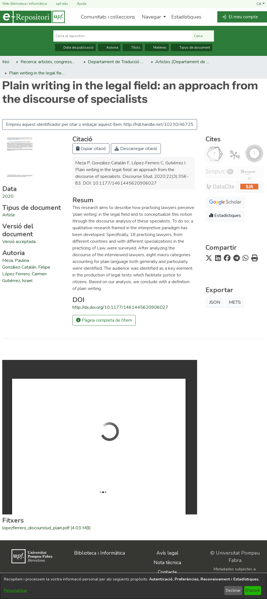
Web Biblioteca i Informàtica (24, 3)
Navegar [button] (151, 16)
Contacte (167, 572)
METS (235, 302)
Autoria (109, 47)
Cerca (203, 36)
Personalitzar (15, 590)
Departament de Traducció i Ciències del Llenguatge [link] (116, 62)
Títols (132, 47)
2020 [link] (7, 196)
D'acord (252, 590)
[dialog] (133, 586)
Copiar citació (91, 149)
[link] (8, 215)
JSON (214, 302)
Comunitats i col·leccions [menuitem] (108, 16)
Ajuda (78, 3)
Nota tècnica (167, 562)
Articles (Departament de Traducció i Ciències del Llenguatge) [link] (183, 62)
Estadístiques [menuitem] (186, 16)
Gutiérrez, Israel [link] (17, 281)
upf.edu (58, 3)
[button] (261, 3)
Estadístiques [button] (225, 215)
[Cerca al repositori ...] (122, 36)
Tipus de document (191, 47)
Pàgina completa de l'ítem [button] (104, 320)
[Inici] (32, 17)
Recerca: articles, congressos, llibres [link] (48, 62)
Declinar (233, 590)
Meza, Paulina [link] (15, 260)
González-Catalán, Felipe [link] (26, 267)
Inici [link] (5, 62)
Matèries (156, 47)
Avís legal (167, 553)
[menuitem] (153, 17)
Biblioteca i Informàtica (99, 553)
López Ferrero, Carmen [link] (24, 274)
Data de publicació (75, 47)
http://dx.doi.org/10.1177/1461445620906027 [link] (120, 307)
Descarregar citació (136, 149)
